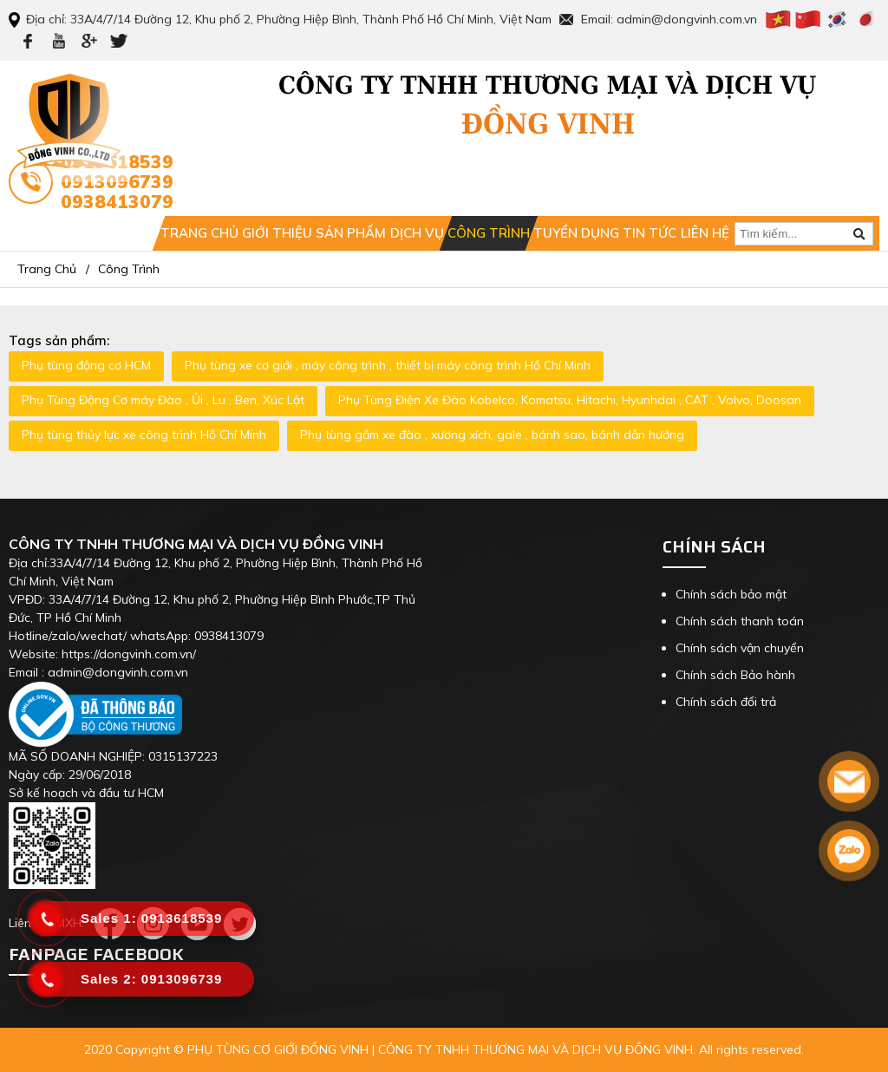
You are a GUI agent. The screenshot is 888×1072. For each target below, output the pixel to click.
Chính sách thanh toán (740, 621)
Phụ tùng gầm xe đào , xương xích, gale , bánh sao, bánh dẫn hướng (492, 434)
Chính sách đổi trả (726, 701)
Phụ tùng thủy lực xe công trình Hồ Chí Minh (144, 434)
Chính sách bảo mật (731, 594)
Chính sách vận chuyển (740, 648)
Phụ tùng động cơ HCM (86, 365)
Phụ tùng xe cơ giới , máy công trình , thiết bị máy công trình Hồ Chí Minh (388, 365)
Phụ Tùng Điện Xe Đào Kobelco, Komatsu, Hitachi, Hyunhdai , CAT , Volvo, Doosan (569, 400)
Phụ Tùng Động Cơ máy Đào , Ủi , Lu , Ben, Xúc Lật (163, 400)
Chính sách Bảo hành (735, 675)
